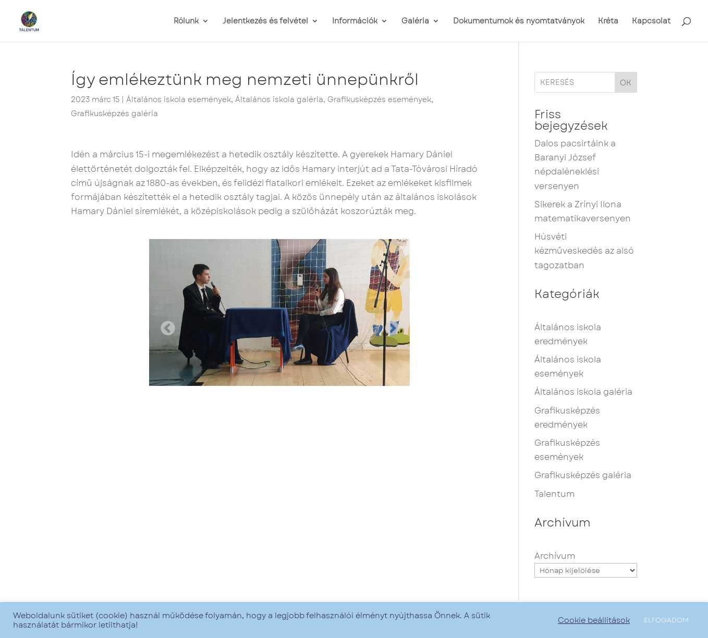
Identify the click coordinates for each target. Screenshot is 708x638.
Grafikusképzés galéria (114, 113)
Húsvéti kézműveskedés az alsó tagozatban (584, 251)
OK (625, 83)
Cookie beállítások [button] (594, 620)
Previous (165, 325)
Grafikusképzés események (379, 99)
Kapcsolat (651, 21)
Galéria (415, 21)
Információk (354, 21)
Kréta (608, 21)
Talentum (554, 494)
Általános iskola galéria (279, 99)
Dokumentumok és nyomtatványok (518, 21)
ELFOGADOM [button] (666, 620)
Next (389, 325)
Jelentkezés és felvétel (265, 21)
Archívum (554, 556)
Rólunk (186, 21)
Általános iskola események (178, 99)
